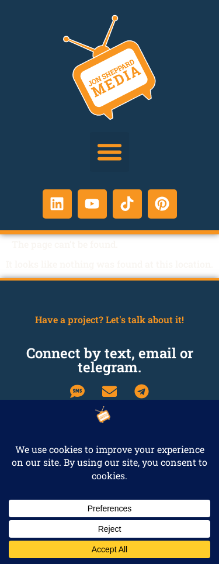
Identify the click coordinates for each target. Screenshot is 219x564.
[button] (110, 152)
